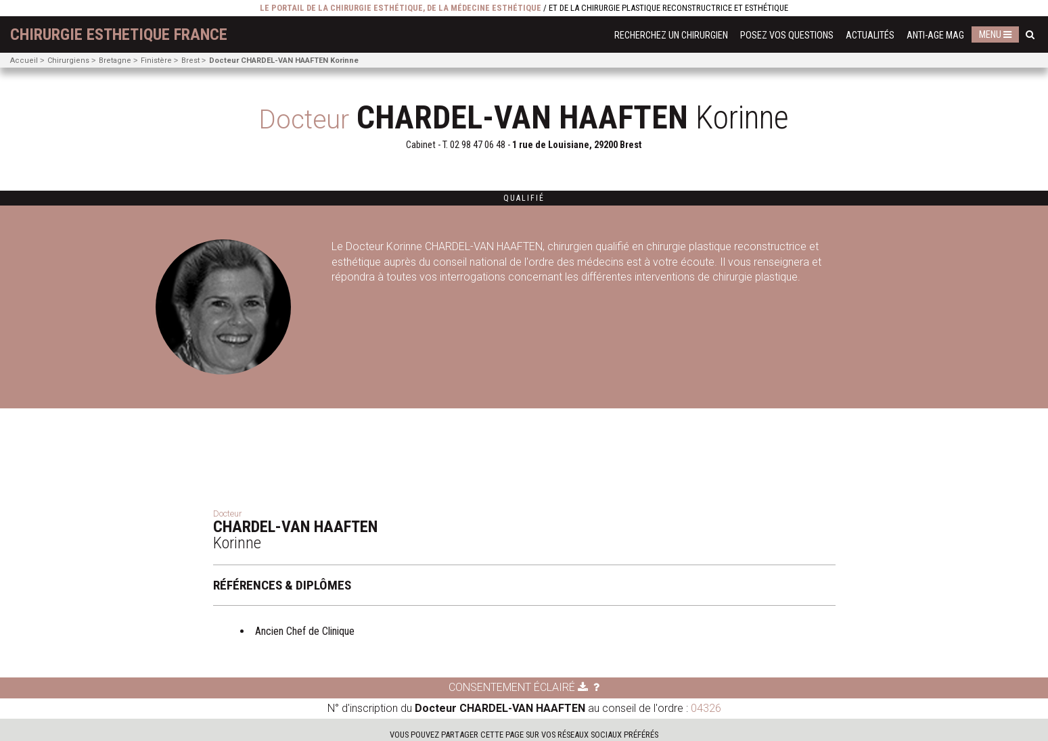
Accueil (24, 60)
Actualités (870, 35)
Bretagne (115, 60)
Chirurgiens (68, 60)
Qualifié (524, 198)
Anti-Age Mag (935, 35)
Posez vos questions (787, 35)
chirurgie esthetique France (118, 34)
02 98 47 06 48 (477, 145)
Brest (190, 60)
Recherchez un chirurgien (671, 35)
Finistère (156, 60)
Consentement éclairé (518, 687)
